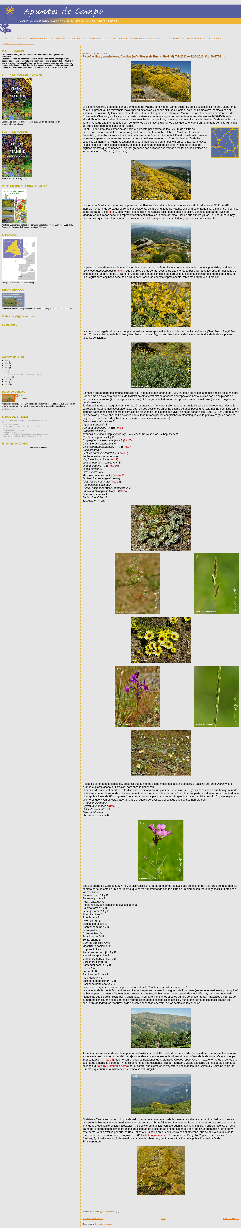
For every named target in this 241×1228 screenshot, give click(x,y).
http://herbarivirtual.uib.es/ (12, 432)
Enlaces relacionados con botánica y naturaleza (20, 426)
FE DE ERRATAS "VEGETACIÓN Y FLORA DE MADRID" (138, 38)
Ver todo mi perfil (9, 409)
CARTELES (20, 38)
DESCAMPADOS (175, 38)
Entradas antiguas (231, 1218)
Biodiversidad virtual (10, 424)
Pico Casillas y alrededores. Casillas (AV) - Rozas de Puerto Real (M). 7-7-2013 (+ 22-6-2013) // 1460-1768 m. (154, 56)
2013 (7, 370)
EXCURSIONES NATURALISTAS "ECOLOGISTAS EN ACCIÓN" (80, 38)
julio (8, 372)
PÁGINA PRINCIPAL (39, 38)
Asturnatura (6, 422)
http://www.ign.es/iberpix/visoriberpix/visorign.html (21, 436)
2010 (7, 384)
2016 (7, 368)
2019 (7, 363)
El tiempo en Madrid (38, 447)
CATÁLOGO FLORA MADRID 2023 (18, 44)
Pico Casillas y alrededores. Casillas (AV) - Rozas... (24, 375)
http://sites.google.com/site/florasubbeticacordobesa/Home (25, 434)
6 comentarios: (110, 1212)
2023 (7, 361)
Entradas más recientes (93, 1218)
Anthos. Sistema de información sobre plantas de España (24, 420)
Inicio (163, 1218)
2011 (7, 382)
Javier (20, 395)
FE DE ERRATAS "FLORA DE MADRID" (204, 38)
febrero (9, 377)
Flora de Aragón (8, 428)
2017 (7, 365)
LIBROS (7, 38)
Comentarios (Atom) (104, 1224)
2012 (7, 379)
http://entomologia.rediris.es (13, 430)
